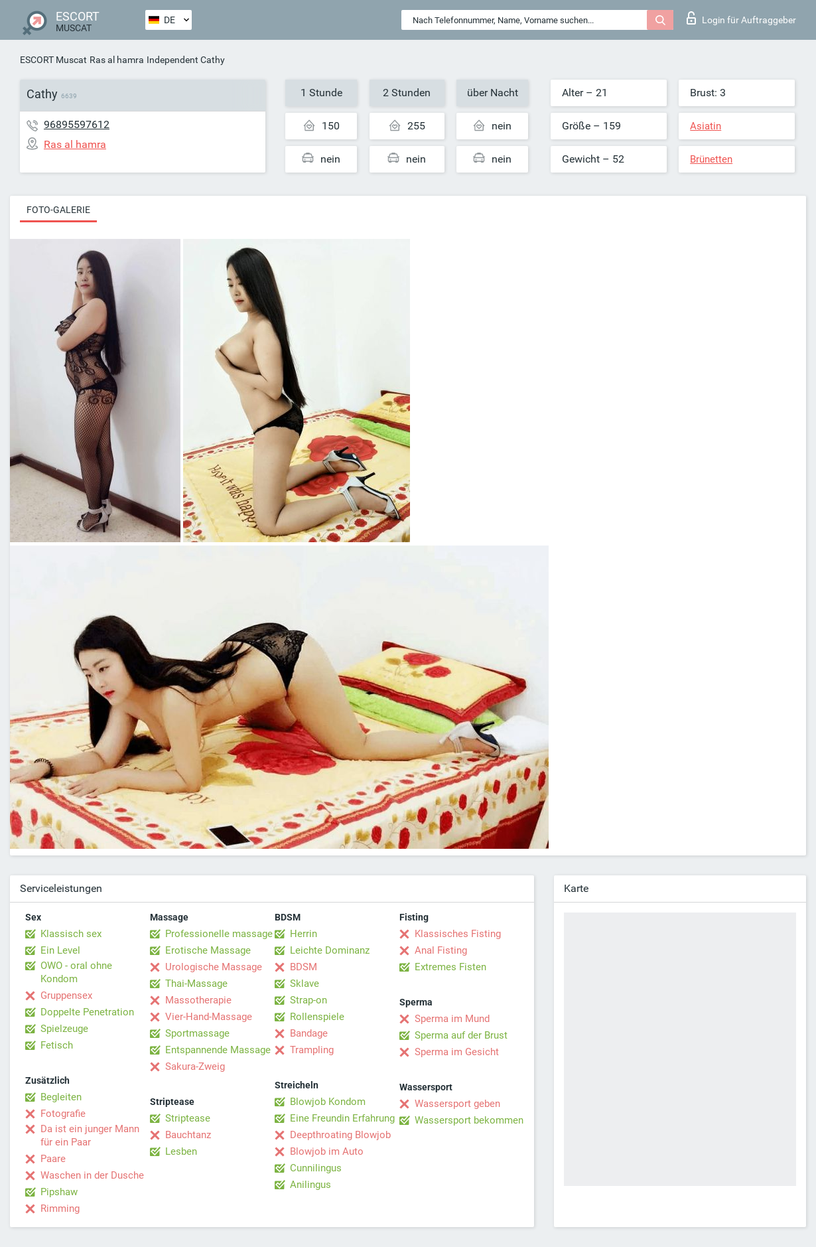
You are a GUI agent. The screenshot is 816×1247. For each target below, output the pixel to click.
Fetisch (56, 1045)
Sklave (304, 984)
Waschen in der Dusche (92, 1175)
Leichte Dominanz (330, 950)
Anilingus (310, 1185)
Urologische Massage (213, 967)
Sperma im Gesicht (457, 1052)
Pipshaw (59, 1192)
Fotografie (63, 1114)
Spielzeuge (64, 1029)
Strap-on (308, 1000)
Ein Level (60, 950)
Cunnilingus (316, 1168)
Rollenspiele (317, 1017)
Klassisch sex (71, 934)
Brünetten (711, 159)
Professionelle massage (219, 934)
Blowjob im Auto (327, 1151)
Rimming (60, 1208)
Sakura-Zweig (195, 1066)
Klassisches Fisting (458, 934)
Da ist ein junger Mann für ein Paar (89, 1135)
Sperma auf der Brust (461, 1035)
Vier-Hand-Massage (208, 1017)
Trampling (312, 1050)
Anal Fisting (441, 950)
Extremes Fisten (450, 967)
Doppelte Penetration (87, 1012)
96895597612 (76, 124)
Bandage (309, 1033)
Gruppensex (66, 995)
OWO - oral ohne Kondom (76, 972)
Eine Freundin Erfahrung (342, 1118)
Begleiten (61, 1097)
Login (741, 18)
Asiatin (705, 126)
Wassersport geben (457, 1104)
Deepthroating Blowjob (340, 1135)
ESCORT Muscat (53, 59)
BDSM (303, 967)
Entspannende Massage (218, 1050)
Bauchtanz (188, 1135)
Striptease (187, 1118)
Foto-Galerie (58, 209)
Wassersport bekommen (469, 1120)
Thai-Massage (196, 984)
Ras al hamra (117, 59)
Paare (53, 1159)
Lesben (181, 1151)
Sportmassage (197, 1033)
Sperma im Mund (452, 1019)
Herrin (303, 934)
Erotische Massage (208, 950)
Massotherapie (198, 1000)
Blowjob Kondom (328, 1102)
